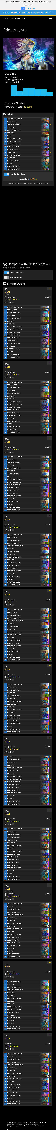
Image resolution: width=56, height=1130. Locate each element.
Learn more (31, 8)
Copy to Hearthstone (13, 299)
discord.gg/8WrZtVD (44, 12)
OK (23, 8)
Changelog (10, 1126)
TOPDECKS (28, 107)
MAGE (7, 292)
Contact (18, 1126)
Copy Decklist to (28, 179)
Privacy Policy (28, 1126)
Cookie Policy (39, 1126)
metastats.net (42, 1122)
